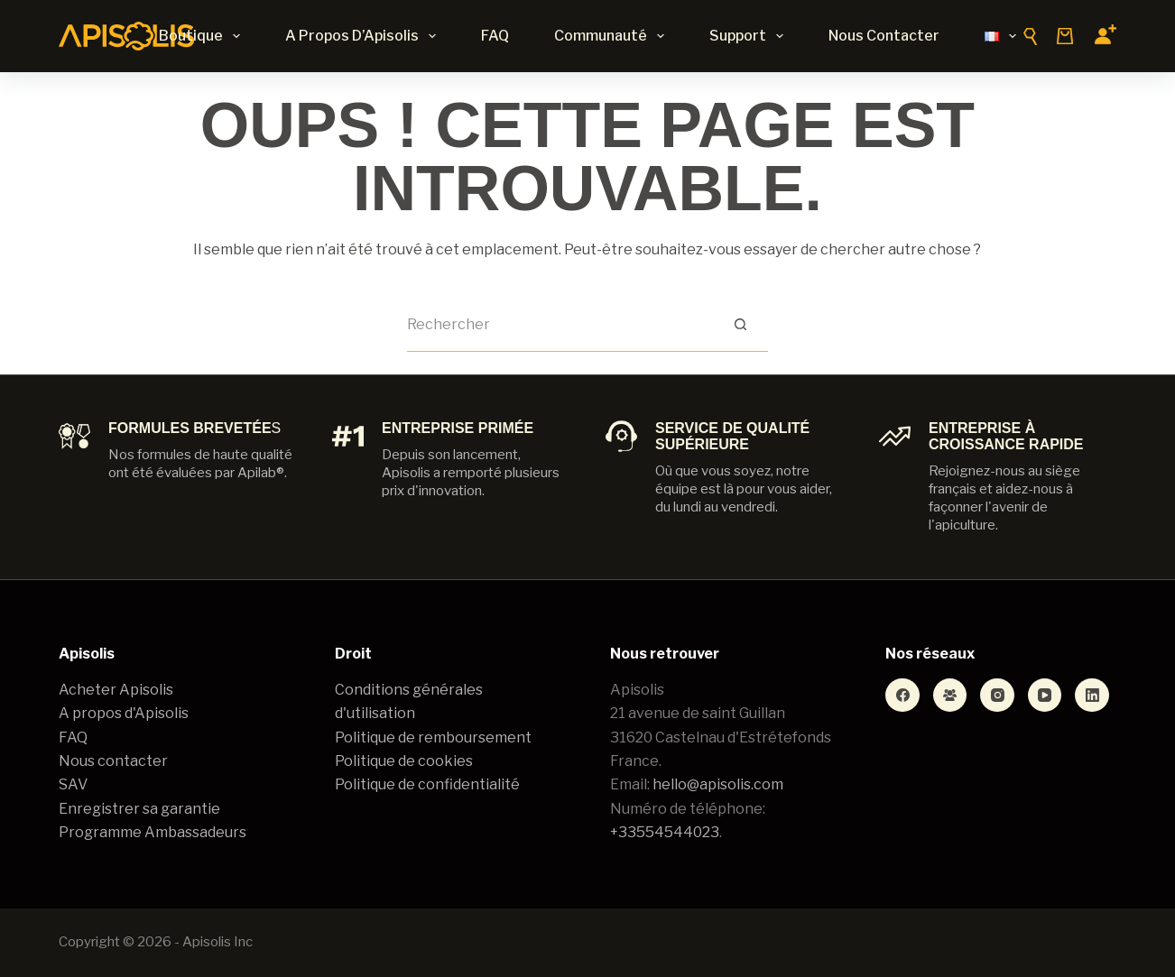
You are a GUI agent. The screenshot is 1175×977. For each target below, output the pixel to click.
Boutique (203, 36)
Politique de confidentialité (427, 784)
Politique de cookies (404, 761)
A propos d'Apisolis (124, 713)
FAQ (495, 35)
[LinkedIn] (1092, 695)
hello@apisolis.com (717, 784)
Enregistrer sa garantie (139, 808)
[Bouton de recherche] (741, 325)
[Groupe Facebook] (950, 695)
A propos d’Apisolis (364, 36)
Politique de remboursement (433, 737)
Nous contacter (883, 35)
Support (750, 36)
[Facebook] (902, 695)
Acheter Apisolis (116, 689)
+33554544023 (664, 832)
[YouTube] (1045, 695)
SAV (73, 784)
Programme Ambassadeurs (152, 832)
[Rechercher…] (560, 325)
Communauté (612, 36)
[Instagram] (997, 695)
